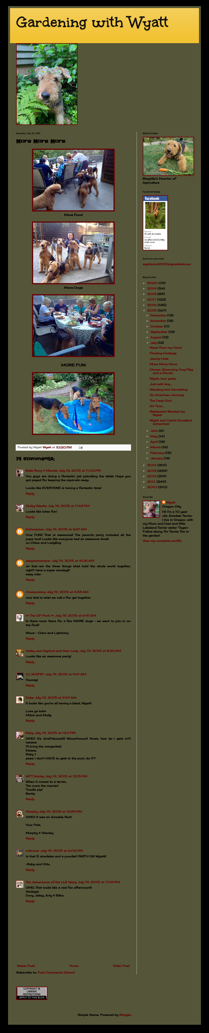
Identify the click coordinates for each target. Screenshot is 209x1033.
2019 (152, 288)
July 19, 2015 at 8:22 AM (100, 651)
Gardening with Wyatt (92, 22)
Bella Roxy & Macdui (41, 470)
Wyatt (170, 502)
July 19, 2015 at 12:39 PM (60, 811)
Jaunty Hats (159, 358)
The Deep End (160, 400)
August (156, 337)
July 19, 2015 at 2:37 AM (66, 529)
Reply (30, 493)
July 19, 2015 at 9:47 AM (55, 697)
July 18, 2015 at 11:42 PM (68, 506)
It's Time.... (157, 406)
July (154, 342)
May (154, 436)
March (155, 447)
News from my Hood (165, 347)
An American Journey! (167, 395)
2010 (152, 487)
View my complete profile (162, 540)
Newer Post (26, 965)
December (158, 315)
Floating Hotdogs (163, 353)
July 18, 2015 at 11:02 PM (80, 470)
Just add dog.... (161, 384)
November (158, 320)
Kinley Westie (36, 506)
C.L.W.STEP (35, 674)
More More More (163, 364)
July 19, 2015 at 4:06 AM (73, 560)
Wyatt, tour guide (163, 378)
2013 (152, 470)
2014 (152, 465)
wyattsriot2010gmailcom (167, 264)
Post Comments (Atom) (56, 972)
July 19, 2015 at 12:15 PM (66, 776)
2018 (152, 294)
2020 (153, 283)
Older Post (121, 965)
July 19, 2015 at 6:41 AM (75, 615)
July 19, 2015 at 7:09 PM (99, 882)
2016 (152, 305)
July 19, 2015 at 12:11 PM (55, 733)
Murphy (32, 811)
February (157, 452)
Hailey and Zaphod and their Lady (52, 651)
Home (73, 965)
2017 (152, 299)
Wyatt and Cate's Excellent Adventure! (171, 422)
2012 (152, 476)
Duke (30, 697)
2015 (152, 310)
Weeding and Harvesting (168, 389)
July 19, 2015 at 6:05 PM (61, 850)
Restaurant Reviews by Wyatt (167, 413)
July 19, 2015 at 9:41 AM (65, 674)
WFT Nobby (35, 776)
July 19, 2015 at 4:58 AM (67, 592)
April (154, 441)
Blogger (125, 1014)
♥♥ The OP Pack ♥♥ (40, 615)
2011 (151, 481)
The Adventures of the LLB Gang (51, 882)
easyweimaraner (38, 560)
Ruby (30, 733)
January (157, 458)
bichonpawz (35, 529)
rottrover (32, 850)
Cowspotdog (35, 592)
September (159, 332)
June (154, 430)
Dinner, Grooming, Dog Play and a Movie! (171, 371)
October (157, 326)
